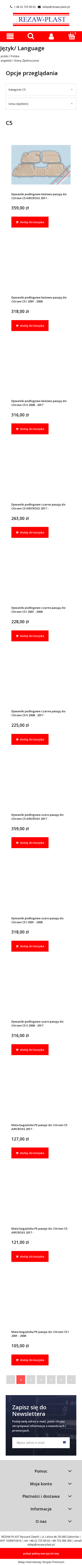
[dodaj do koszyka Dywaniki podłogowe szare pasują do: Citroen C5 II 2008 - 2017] (30, 1049)
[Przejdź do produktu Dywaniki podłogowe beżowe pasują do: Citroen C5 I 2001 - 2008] (41, 268)
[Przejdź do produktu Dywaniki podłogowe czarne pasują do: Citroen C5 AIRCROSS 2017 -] (41, 475)
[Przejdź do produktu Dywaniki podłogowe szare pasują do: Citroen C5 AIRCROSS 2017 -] (41, 785)
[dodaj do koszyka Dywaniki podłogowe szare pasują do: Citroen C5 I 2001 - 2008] (30, 946)
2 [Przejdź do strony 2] (31, 1380)
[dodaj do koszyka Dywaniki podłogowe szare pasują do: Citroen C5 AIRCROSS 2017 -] (30, 842)
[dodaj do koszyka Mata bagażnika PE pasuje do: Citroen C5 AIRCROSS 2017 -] (30, 1152)
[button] (10, 36)
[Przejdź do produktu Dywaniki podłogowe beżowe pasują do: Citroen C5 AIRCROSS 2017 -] (41, 164)
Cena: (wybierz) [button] (18, 104)
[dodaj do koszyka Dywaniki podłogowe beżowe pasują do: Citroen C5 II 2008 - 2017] (30, 428)
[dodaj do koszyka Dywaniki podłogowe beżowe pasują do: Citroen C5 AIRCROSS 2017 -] (30, 222)
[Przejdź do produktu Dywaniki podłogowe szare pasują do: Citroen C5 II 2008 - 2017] (41, 992)
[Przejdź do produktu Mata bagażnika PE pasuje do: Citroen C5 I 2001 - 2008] (41, 1302)
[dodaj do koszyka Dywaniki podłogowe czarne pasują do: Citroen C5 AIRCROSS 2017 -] (30, 532)
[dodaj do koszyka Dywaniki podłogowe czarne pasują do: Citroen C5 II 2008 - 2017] (30, 739)
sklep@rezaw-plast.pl (54, 7)
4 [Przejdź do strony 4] (51, 1380)
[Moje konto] (51, 36)
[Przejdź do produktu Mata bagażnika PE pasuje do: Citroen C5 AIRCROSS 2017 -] (41, 1095)
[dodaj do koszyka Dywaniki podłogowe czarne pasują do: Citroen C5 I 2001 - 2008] (30, 635)
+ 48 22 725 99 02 (23, 7)
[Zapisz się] (64, 1442)
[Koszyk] (71, 36)
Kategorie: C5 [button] (17, 89)
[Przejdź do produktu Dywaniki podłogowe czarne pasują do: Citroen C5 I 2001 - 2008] (41, 578)
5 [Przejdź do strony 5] (61, 1380)
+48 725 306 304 (61, 1541)
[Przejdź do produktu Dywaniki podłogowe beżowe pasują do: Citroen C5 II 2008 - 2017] (41, 371)
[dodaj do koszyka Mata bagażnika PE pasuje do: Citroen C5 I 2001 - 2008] (30, 1359)
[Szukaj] (31, 36)
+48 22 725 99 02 (39, 1541)
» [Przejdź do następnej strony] (71, 1380)
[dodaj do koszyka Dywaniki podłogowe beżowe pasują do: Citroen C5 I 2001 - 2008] (30, 325)
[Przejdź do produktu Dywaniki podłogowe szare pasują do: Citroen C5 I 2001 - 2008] (41, 888)
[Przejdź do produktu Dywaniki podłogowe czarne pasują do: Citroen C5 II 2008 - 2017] (41, 682)
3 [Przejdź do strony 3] (41, 1380)
